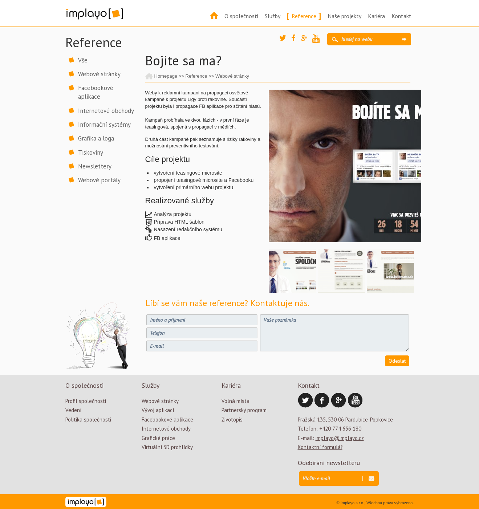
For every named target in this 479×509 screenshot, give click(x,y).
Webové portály (99, 180)
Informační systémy (104, 125)
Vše (83, 60)
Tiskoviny (90, 152)
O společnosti (241, 16)
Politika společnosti (88, 419)
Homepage (166, 76)
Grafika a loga (96, 138)
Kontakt (401, 16)
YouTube (317, 39)
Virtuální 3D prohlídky (167, 447)
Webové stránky (99, 74)
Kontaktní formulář (320, 447)
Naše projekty (344, 16)
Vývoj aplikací (158, 410)
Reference (304, 16)
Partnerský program (244, 410)
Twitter (285, 40)
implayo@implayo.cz (340, 438)
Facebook (297, 39)
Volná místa (235, 401)
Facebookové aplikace (95, 92)
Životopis (232, 419)
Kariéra (376, 16)
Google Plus (306, 40)
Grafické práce (158, 438)
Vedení (73, 410)
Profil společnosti (85, 401)
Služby (272, 16)
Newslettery (94, 166)
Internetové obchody (106, 111)
